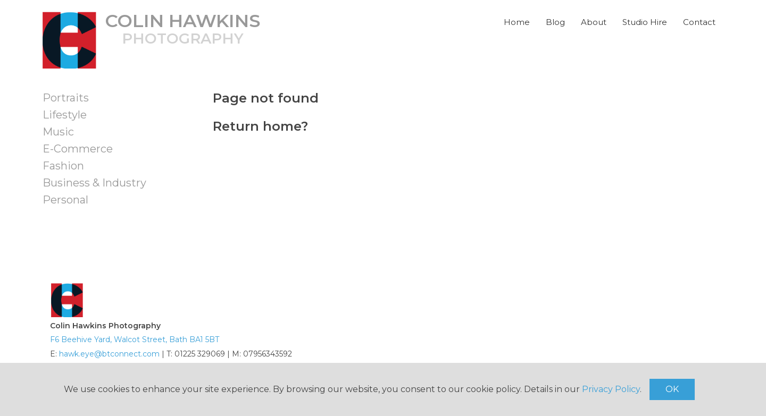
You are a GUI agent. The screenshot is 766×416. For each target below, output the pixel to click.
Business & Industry (94, 182)
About (593, 22)
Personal (65, 199)
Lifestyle (65, 114)
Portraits (66, 97)
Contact (699, 22)
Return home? (260, 126)
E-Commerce (78, 148)
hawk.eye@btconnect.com (109, 354)
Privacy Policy (611, 389)
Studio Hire (644, 22)
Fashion (63, 165)
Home (517, 22)
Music (58, 131)
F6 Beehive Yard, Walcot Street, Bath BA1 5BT (134, 339)
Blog (555, 22)
